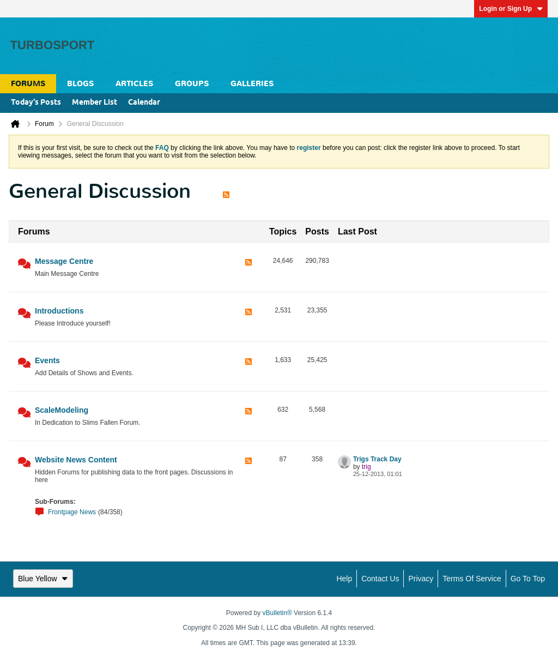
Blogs (80, 84)
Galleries (252, 84)
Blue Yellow (43, 578)
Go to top (528, 578)
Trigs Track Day (377, 459)
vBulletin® (277, 613)
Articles (134, 84)
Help (344, 578)
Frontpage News (72, 512)
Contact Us (380, 578)
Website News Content (76, 459)
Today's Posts (36, 103)
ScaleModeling (61, 410)
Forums (28, 84)
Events (47, 360)
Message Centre (64, 261)
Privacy (420, 578)
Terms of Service (471, 578)
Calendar (144, 103)
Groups (192, 84)
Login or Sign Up (511, 9)
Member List (94, 103)
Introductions (59, 310)
